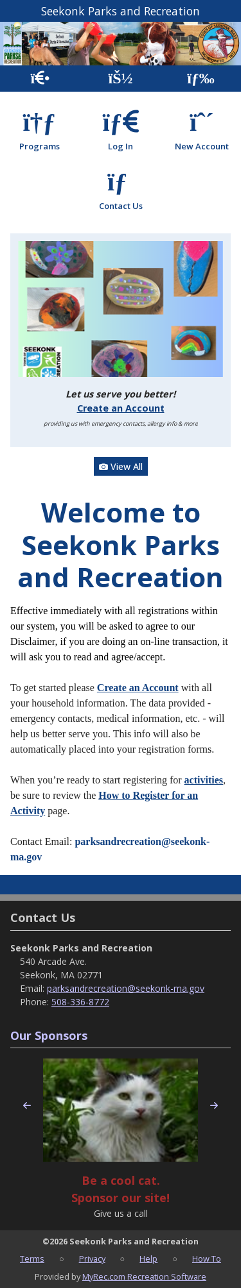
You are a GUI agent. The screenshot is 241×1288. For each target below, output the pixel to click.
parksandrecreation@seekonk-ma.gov (125, 988)
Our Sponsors (48, 1035)
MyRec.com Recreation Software (144, 1276)
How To (206, 1258)
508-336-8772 (80, 1002)
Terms (32, 1258)
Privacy (92, 1258)
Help (148, 1258)
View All (121, 466)
